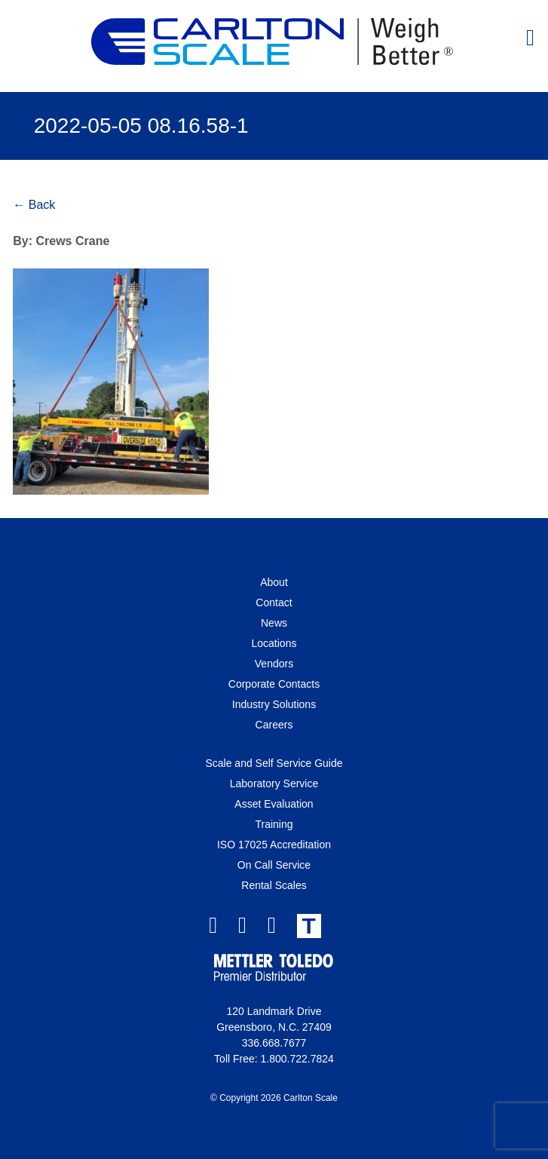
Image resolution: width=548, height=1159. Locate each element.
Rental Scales (273, 885)
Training (273, 824)
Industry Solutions (274, 704)
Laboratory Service (274, 783)
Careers (274, 725)
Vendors (274, 664)
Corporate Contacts (274, 684)
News (274, 623)
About (274, 582)
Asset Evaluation (273, 804)
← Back (34, 204)
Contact (274, 602)
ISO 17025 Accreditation (274, 845)
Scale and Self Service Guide (273, 763)
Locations (274, 643)
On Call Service (274, 865)
